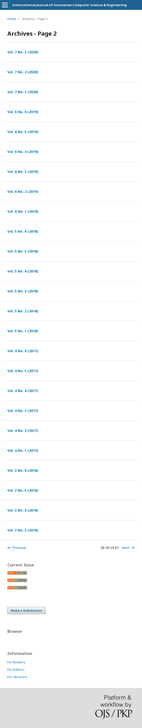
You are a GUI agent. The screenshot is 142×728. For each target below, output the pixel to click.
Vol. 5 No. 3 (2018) (22, 291)
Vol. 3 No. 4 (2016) (22, 510)
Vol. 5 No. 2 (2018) (22, 311)
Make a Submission (26, 610)
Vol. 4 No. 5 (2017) (22, 370)
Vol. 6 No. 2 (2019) (22, 191)
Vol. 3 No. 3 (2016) (22, 530)
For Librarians (17, 677)
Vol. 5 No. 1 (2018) (22, 331)
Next (125, 547)
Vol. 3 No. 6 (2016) (22, 470)
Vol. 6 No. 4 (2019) (22, 151)
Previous (19, 547)
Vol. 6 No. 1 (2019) (22, 211)
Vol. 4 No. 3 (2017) (22, 410)
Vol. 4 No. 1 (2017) (22, 450)
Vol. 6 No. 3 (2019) (22, 171)
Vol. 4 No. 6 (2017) (22, 351)
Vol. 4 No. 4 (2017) (22, 390)
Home (11, 18)
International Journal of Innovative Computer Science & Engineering (69, 5)
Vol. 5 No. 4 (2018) (22, 271)
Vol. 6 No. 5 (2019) (22, 131)
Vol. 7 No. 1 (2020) (22, 92)
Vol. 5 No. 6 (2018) (22, 231)
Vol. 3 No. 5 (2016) (22, 490)
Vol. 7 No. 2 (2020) (22, 72)
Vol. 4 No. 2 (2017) (22, 430)
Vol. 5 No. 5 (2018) (22, 251)
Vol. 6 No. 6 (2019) (22, 111)
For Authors (16, 669)
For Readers (16, 662)
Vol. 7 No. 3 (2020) (22, 52)
